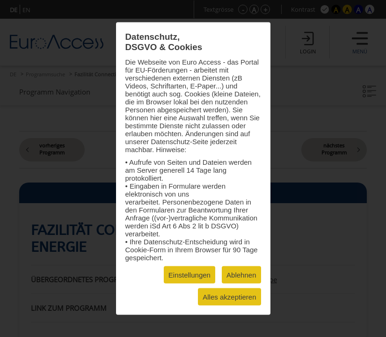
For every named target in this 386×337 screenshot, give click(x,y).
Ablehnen (241, 275)
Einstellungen (189, 275)
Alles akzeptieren (229, 297)
